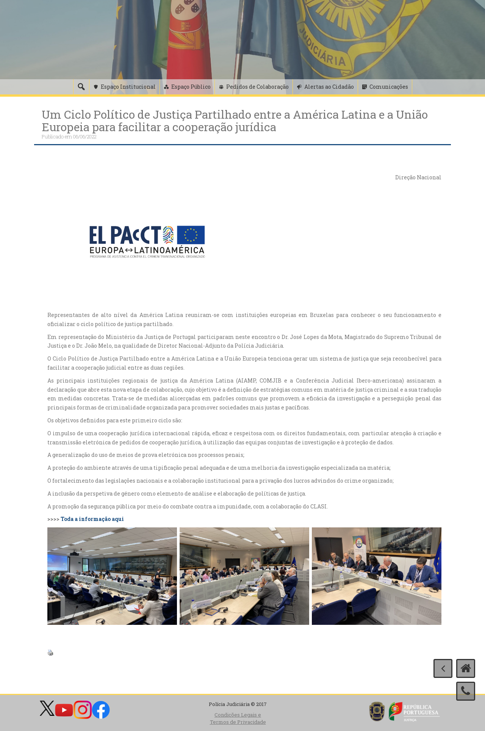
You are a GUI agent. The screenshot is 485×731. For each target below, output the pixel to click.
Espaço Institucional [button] (128, 86)
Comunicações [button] (388, 86)
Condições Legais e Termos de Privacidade (238, 718)
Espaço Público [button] (191, 86)
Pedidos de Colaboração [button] (257, 86)
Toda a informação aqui (92, 518)
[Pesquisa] (81, 86)
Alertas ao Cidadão (329, 86)
